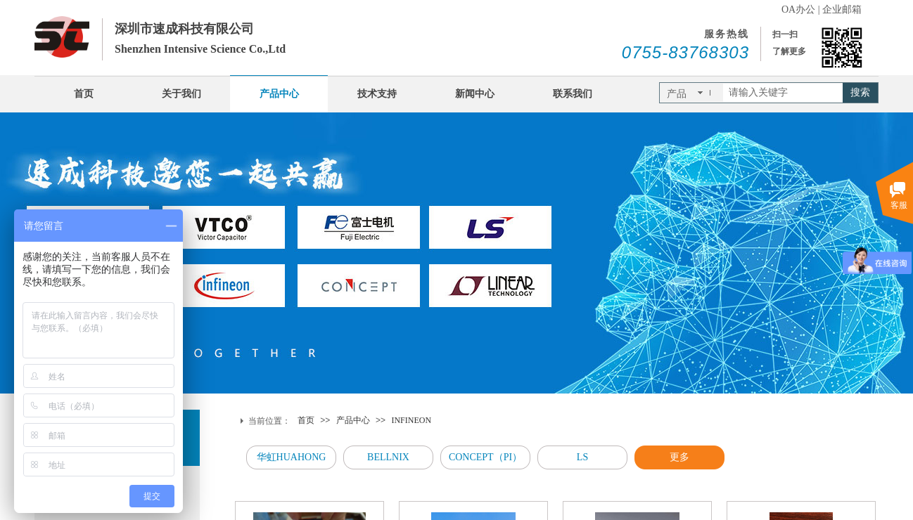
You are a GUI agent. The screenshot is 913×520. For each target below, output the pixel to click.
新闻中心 (474, 94)
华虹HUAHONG (291, 457)
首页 (84, 94)
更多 (679, 457)
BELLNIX (388, 457)
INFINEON (411, 420)
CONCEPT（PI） (485, 457)
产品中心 (279, 94)
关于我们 (181, 94)
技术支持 (377, 94)
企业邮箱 (842, 9)
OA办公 (798, 9)
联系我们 (572, 94)
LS (582, 457)
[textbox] (783, 93)
